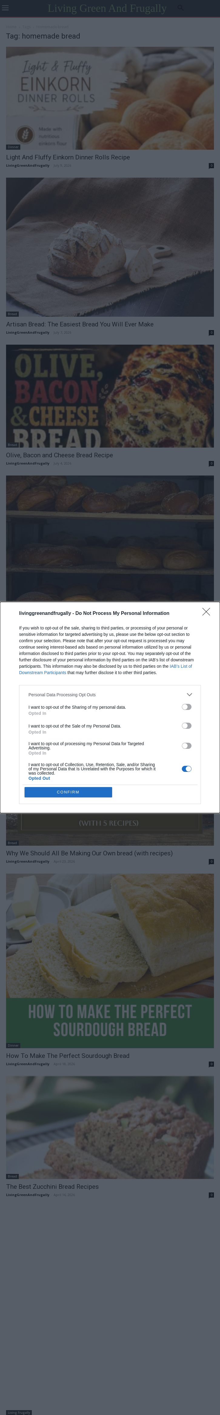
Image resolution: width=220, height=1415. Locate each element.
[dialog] (110, 707)
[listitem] (110, 694)
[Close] (208, 613)
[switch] (187, 707)
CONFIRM (68, 792)
